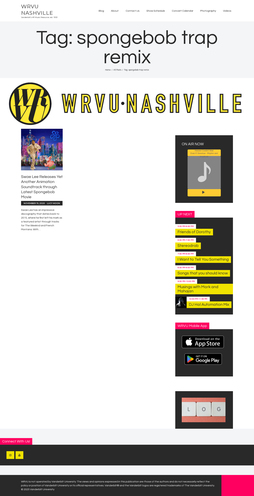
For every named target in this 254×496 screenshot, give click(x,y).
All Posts (117, 70)
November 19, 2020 (34, 203)
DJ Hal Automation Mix (209, 305)
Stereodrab (188, 246)
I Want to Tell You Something (203, 259)
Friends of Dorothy (194, 232)
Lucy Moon (53, 203)
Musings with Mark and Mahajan (198, 289)
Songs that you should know (203, 273)
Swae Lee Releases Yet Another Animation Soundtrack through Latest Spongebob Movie (42, 187)
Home (108, 70)
